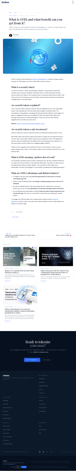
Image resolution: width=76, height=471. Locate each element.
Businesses (5, 411)
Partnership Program (7, 444)
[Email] (51, 452)
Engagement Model (43, 386)
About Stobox (6, 426)
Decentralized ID (43, 408)
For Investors (6, 440)
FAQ (40, 433)
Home (10, 12)
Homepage (41, 378)
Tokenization (42, 382)
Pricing (40, 389)
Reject (18, 467)
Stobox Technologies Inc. (39, 79)
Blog (15, 12)
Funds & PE (5, 404)
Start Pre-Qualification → (32, 360)
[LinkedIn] (39, 452)
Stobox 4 (41, 400)
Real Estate (5, 400)
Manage (12, 467)
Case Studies (6, 433)
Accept (24, 467)
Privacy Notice (11, 464)
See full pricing (47, 360)
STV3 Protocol (42, 404)
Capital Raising (13, 15)
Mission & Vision (6, 429)
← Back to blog (14, 217)
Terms (68, 452)
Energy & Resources (7, 408)
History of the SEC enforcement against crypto (31, 123)
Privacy (64, 452)
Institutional (5, 415)
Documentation (42, 411)
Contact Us (41, 393)
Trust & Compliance (7, 437)
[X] (47, 452)
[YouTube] (43, 452)
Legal (72, 452)
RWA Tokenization (7, 418)
